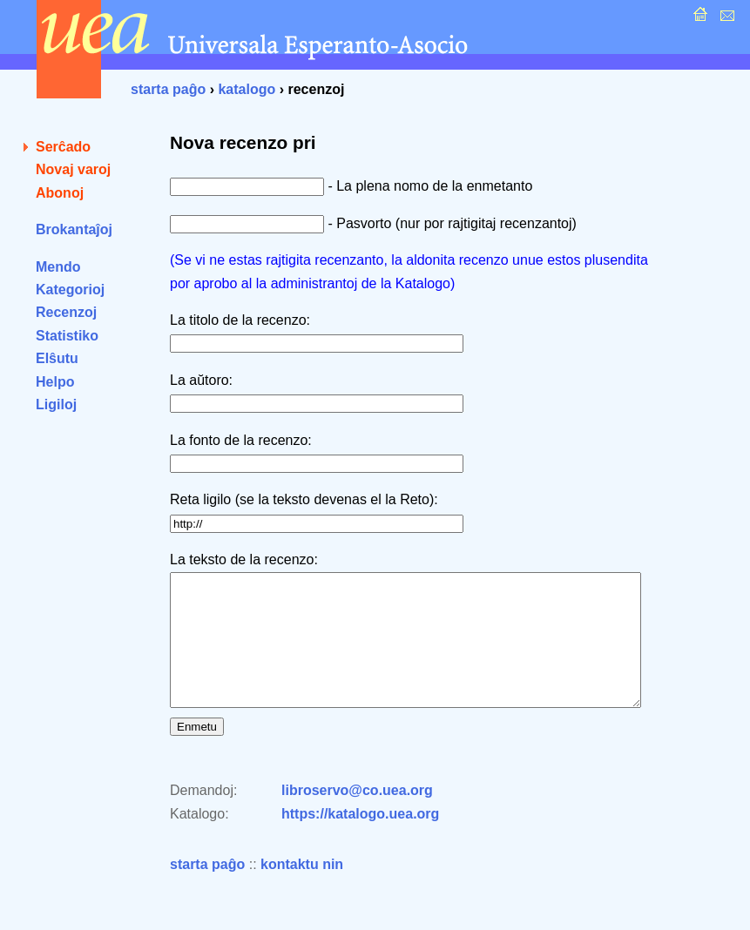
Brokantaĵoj (74, 229)
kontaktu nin (301, 890)
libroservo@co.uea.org (357, 816)
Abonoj (60, 192)
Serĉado (63, 146)
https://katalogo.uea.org (360, 839)
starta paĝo (168, 89)
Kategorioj (70, 289)
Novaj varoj (73, 169)
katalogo (246, 89)
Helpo (55, 381)
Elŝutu (57, 358)
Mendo (58, 266)
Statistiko (67, 335)
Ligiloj (56, 404)
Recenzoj (66, 312)
